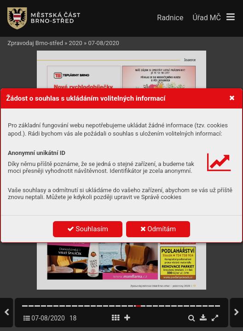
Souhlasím (87, 229)
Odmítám (158, 229)
